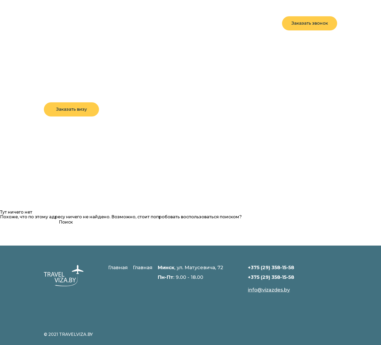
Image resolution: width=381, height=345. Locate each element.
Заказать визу (71, 109)
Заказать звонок (309, 23)
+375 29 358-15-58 (253, 20)
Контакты (182, 23)
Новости (151, 23)
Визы (124, 23)
